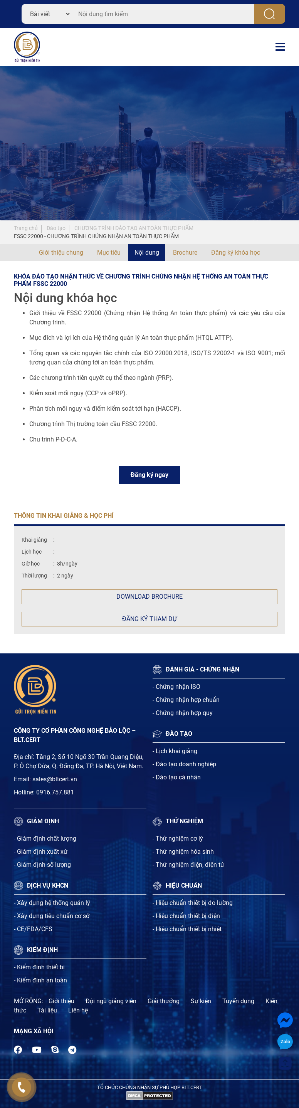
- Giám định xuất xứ (40, 851)
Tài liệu (47, 1010)
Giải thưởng (164, 1001)
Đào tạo (56, 228)
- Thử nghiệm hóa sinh (183, 851)
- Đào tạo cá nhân (177, 777)
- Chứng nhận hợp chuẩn (186, 699)
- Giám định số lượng (42, 864)
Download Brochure (149, 596)
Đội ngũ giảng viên (111, 1001)
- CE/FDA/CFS (33, 929)
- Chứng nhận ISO (176, 686)
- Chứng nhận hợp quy (183, 713)
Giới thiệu (61, 1001)
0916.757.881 (55, 792)
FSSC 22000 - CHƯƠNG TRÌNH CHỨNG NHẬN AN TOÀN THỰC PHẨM (96, 236)
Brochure (185, 252)
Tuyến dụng (238, 1001)
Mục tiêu (109, 252)
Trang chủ (26, 228)
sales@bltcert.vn (54, 779)
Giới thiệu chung (61, 252)
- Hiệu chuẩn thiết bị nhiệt (187, 929)
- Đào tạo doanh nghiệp (184, 764)
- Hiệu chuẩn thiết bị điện (186, 916)
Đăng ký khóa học (235, 252)
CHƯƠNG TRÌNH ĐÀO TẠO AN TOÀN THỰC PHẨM (133, 228)
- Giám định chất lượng (45, 838)
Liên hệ (78, 1010)
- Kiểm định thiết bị (39, 967)
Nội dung (146, 252)
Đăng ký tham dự (149, 619)
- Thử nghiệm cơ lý (178, 838)
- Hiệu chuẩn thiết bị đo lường (193, 903)
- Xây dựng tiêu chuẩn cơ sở (51, 916)
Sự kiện (201, 1001)
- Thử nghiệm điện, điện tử (188, 864)
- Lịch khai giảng (175, 751)
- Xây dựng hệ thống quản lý (52, 903)
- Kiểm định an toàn (40, 980)
